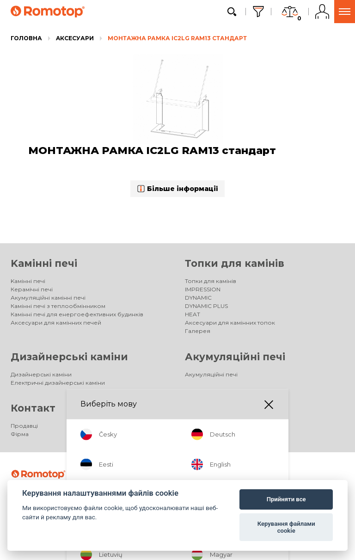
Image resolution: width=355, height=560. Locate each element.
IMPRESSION (202, 289)
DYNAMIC (198, 297)
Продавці (24, 425)
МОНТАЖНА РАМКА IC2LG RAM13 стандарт (177, 38)
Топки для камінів (234, 263)
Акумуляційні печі (235, 357)
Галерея (197, 330)
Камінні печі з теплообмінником (58, 305)
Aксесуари (75, 38)
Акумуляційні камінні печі (48, 297)
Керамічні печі (32, 289)
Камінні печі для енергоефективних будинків (77, 314)
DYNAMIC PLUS (206, 305)
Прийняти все (286, 499)
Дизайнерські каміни (69, 357)
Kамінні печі (44, 263)
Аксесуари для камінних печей (56, 322)
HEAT (192, 314)
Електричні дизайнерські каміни (58, 382)
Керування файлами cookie (286, 527)
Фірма (20, 434)
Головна (26, 38)
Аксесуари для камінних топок (230, 322)
